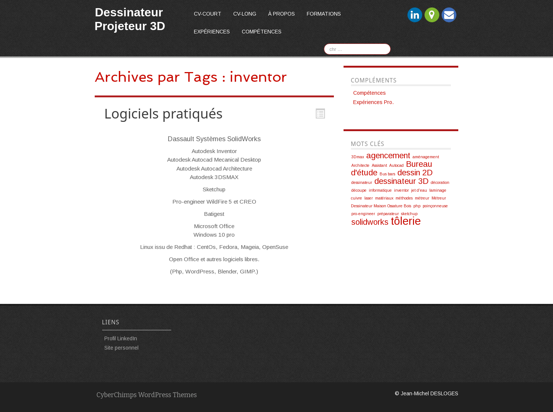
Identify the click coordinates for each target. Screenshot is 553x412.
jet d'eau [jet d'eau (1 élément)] (419, 190)
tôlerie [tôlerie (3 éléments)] (406, 221)
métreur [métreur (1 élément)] (422, 198)
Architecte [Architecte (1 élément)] (360, 165)
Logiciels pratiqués (163, 113)
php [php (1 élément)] (416, 206)
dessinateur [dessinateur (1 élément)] (361, 182)
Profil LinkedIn (120, 338)
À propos (281, 14)
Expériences (212, 32)
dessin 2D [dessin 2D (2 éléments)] (415, 172)
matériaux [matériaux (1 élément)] (384, 198)
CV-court (207, 14)
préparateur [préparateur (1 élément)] (388, 213)
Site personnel (121, 348)
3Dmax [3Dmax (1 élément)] (357, 157)
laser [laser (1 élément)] (368, 198)
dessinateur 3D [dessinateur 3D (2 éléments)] (401, 181)
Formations (324, 14)
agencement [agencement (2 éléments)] (388, 155)
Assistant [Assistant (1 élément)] (379, 165)
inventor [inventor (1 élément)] (401, 190)
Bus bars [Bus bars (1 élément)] (387, 174)
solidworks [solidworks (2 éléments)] (369, 222)
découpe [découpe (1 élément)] (359, 190)
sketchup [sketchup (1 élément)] (409, 213)
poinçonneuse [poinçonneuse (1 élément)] (435, 206)
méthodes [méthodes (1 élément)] (404, 198)
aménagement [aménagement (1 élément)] (426, 157)
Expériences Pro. (373, 102)
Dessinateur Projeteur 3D (130, 19)
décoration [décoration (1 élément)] (440, 182)
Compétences (262, 32)
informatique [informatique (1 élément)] (380, 190)
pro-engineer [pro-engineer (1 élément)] (363, 213)
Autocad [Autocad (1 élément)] (396, 165)
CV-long (244, 14)
